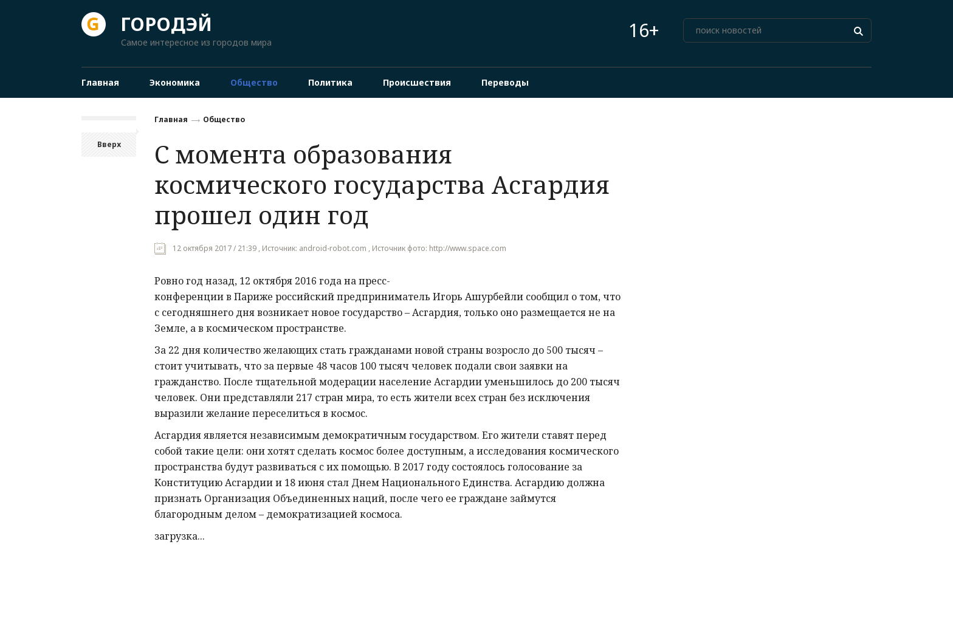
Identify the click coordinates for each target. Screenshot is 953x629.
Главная (171, 119)
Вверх (109, 144)
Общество (224, 119)
